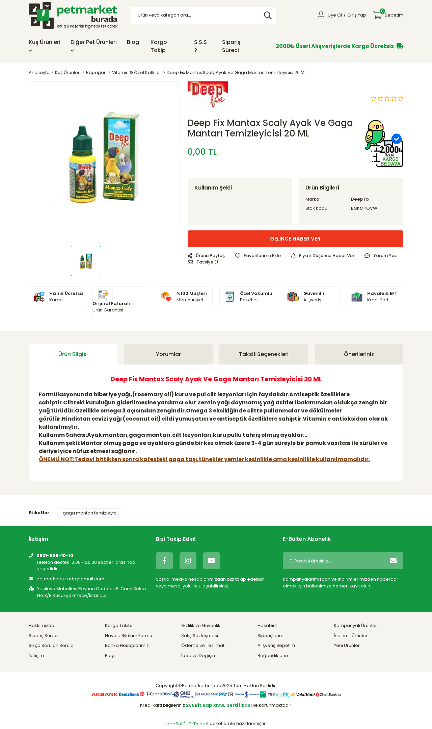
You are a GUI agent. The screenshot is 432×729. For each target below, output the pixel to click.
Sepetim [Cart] (391, 13)
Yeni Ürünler (347, 645)
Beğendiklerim (274, 655)
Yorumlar (168, 354)
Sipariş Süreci (231, 46)
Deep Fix (360, 199)
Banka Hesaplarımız (127, 645)
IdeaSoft (175, 724)
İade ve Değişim (199, 655)
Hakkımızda (41, 625)
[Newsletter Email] (333, 560)
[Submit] (393, 560)
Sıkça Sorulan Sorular (52, 645)
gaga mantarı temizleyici (90, 513)
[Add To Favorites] (258, 255)
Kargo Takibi (118, 625)
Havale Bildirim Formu (128, 635)
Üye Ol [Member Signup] (335, 15)
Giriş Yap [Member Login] (356, 15)
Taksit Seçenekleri (264, 354)
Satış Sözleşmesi (199, 635)
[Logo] (73, 15)
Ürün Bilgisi (73, 354)
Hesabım (267, 625)
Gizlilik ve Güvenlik (200, 625)
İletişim (36, 655)
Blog (133, 42)
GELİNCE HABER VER (295, 238)
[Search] (203, 15)
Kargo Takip (159, 46)
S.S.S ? (200, 46)
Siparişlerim (271, 635)
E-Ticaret (199, 724)
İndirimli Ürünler (351, 635)
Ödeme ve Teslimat (202, 645)
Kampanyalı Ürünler (355, 625)
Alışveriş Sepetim (276, 645)
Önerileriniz (359, 354)
